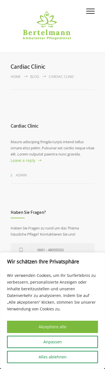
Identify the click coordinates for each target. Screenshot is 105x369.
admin (21, 175)
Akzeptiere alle (52, 326)
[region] (52, 310)
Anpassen (52, 341)
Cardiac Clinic (24, 126)
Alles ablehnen (53, 357)
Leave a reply (23, 160)
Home (16, 76)
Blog (34, 76)
